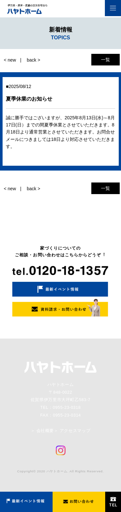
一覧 (105, 59)
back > (33, 60)
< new (10, 60)
